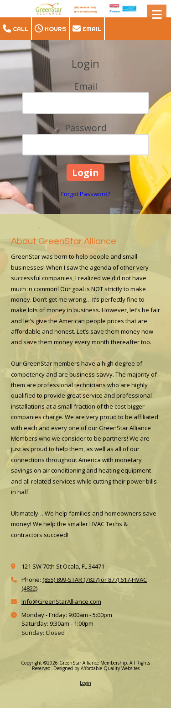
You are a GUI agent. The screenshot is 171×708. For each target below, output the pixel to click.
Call (15, 29)
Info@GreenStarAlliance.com (61, 601)
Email (87, 29)
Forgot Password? (85, 194)
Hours (50, 29)
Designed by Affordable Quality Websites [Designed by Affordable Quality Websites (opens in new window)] (96, 668)
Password (86, 128)
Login (85, 683)
